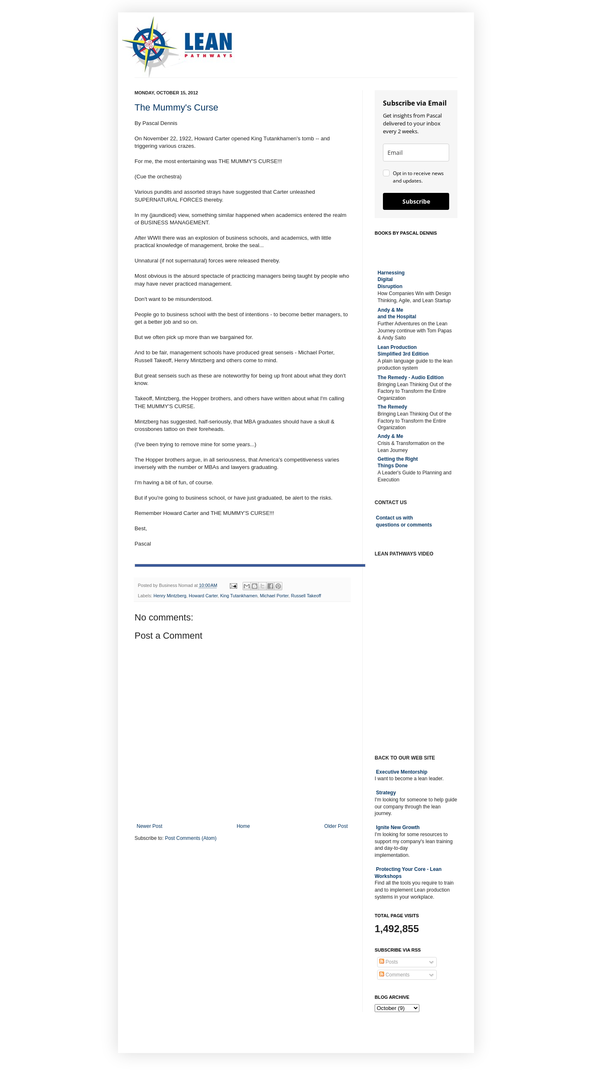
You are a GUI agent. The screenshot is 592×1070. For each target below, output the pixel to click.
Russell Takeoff (306, 595)
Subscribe (416, 201)
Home (243, 826)
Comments (394, 975)
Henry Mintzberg (170, 595)
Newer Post (149, 826)
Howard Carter (203, 595)
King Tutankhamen (238, 595)
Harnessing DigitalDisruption (391, 280)
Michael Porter (274, 595)
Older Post (336, 826)
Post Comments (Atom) (191, 838)
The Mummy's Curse (176, 107)
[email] (416, 152)
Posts (388, 962)
